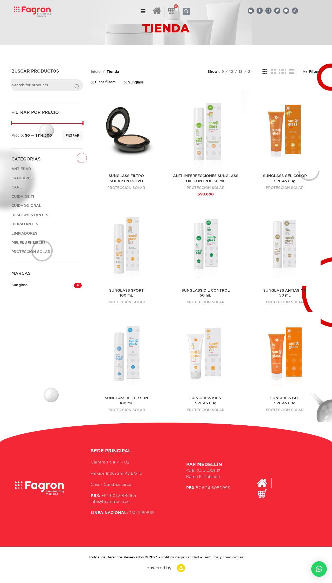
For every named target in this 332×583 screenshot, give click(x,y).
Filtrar (72, 135)
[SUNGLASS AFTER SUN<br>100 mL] (126, 353)
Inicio (96, 72)
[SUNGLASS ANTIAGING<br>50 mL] (285, 245)
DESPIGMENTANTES (29, 215)
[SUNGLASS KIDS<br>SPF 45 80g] (205, 353)
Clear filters (105, 82)
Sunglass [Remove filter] (136, 82)
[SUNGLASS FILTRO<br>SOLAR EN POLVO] (126, 130)
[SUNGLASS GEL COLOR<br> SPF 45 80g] (285, 130)
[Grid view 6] (292, 71)
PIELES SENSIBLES (28, 243)
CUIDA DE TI (22, 197)
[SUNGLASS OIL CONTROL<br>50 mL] (205, 245)
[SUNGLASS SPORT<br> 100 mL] (126, 245)
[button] (186, 11)
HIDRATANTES (24, 224)
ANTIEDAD (21, 169)
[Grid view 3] (264, 71)
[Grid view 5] (282, 71)
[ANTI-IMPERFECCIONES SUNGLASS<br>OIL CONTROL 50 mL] (205, 130)
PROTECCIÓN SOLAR (30, 252)
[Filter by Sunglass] (42, 285)
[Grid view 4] (273, 71)
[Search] (47, 85)
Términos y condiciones (223, 557)
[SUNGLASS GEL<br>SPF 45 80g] (285, 353)
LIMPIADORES (24, 233)
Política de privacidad (180, 557)
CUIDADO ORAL (26, 206)
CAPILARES (22, 178)
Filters (315, 72)
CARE (16, 187)
